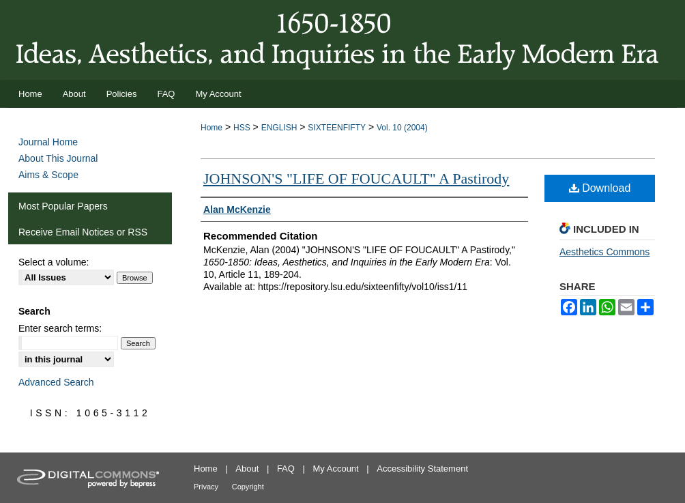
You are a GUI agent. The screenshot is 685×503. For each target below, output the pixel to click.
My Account (336, 468)
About (247, 468)
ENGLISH (279, 127)
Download (600, 188)
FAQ (286, 468)
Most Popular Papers (63, 206)
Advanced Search (56, 382)
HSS (241, 127)
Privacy (206, 487)
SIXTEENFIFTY (337, 127)
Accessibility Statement (422, 468)
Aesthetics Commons (604, 251)
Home (211, 127)
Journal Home (48, 141)
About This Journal (58, 158)
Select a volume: (53, 262)
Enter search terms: (60, 328)
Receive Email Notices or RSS (82, 232)
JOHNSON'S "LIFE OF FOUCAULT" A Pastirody (356, 178)
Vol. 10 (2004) (402, 127)
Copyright (248, 487)
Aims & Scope (48, 174)
